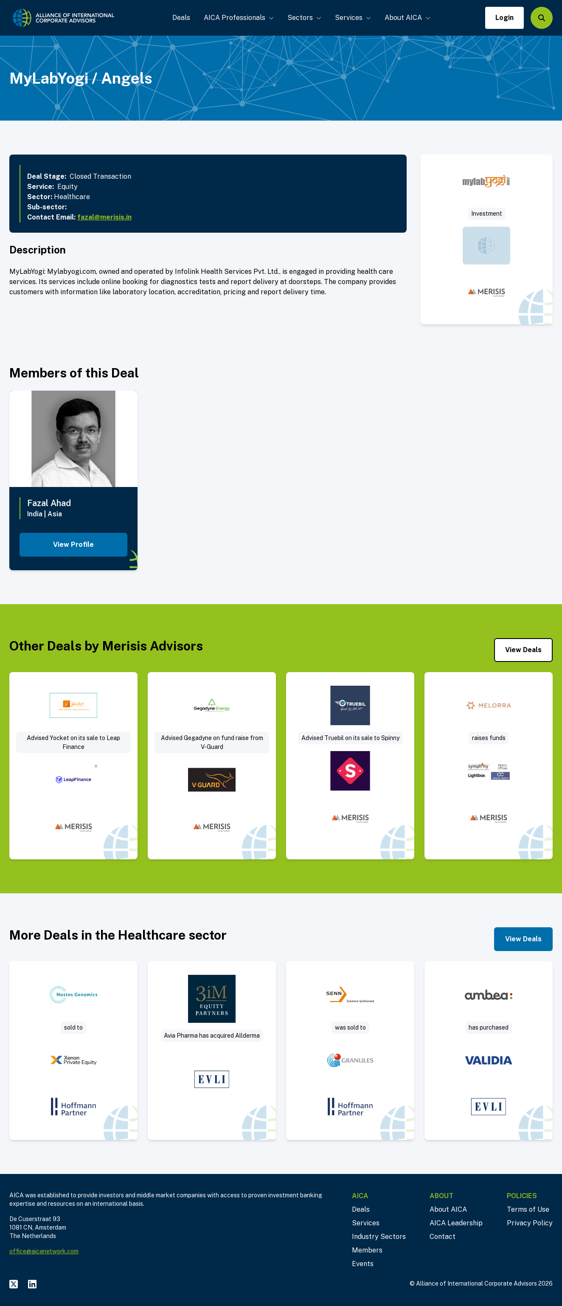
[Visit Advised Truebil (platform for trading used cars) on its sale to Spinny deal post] (350, 766)
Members (367, 1250)
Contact (442, 1237)
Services (353, 18)
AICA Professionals (239, 18)
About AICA (407, 18)
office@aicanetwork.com (44, 1251)
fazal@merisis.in (104, 217)
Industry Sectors (379, 1237)
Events (363, 1264)
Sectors (304, 18)
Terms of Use (528, 1209)
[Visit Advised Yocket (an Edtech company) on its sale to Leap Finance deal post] (73, 766)
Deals (181, 18)
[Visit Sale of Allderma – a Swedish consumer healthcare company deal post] (212, 1050)
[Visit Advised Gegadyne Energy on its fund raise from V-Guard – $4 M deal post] (212, 766)
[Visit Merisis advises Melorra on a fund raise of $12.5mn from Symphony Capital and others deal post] (488, 766)
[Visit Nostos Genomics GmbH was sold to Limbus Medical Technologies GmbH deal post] (73, 1050)
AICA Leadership (456, 1223)
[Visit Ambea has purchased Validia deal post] (488, 1050)
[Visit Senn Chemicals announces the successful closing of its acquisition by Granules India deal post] (350, 1050)
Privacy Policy (530, 1223)
